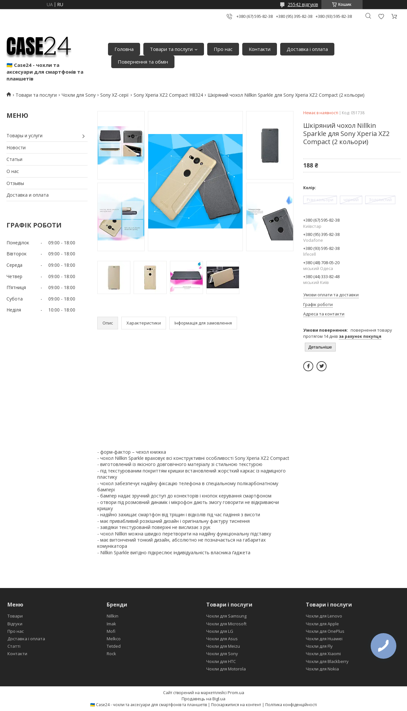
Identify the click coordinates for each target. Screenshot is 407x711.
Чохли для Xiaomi (323, 653)
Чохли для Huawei (324, 639)
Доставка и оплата (27, 195)
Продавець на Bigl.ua (203, 699)
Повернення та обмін (143, 61)
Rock (111, 653)
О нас (12, 171)
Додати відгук (381, 16)
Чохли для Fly (319, 646)
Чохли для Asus (222, 639)
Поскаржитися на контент (236, 704)
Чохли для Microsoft (226, 624)
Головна (124, 49)
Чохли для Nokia (322, 669)
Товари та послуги (171, 49)
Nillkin (112, 616)
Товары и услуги (24, 135)
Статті (13, 646)
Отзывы (15, 183)
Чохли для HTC (221, 661)
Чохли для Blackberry (327, 661)
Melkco (114, 639)
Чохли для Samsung (226, 616)
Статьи (14, 159)
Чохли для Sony (79, 95)
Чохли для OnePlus (325, 631)
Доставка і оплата (307, 49)
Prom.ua (236, 692)
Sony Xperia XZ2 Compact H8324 (168, 95)
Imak (111, 624)
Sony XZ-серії (114, 95)
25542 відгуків (303, 4)
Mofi (111, 631)
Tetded (114, 646)
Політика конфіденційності (291, 704)
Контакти (259, 49)
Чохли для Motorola (226, 669)
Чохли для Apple (322, 624)
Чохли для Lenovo (324, 616)
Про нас (223, 49)
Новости (16, 147)
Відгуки (14, 624)
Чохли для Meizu (223, 646)
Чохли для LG (219, 631)
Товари (15, 616)
